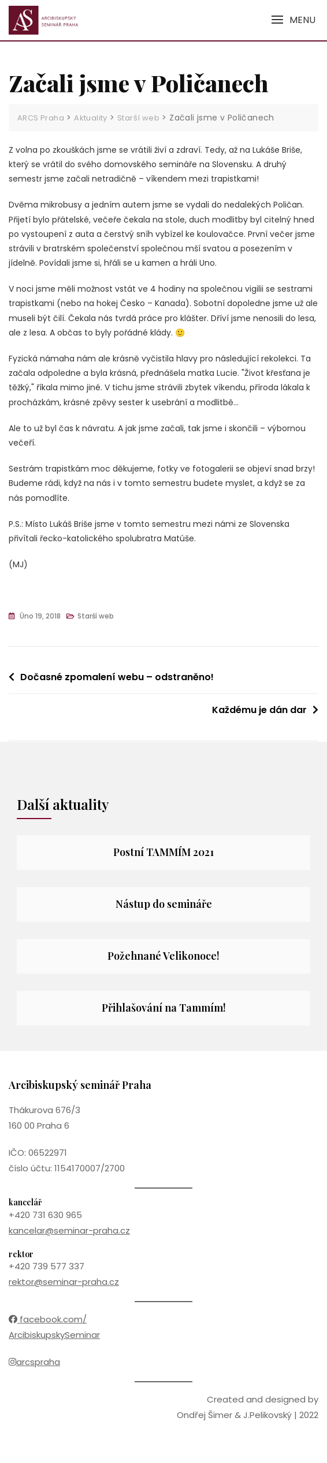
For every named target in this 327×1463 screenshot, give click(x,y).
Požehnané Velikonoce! (163, 956)
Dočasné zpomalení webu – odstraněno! (117, 677)
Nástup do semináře (164, 904)
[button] (293, 19)
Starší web (95, 616)
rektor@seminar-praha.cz (64, 1282)
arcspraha (34, 1362)
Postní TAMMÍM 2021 (163, 852)
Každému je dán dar (259, 710)
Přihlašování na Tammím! (164, 1008)
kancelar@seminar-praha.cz (69, 1230)
